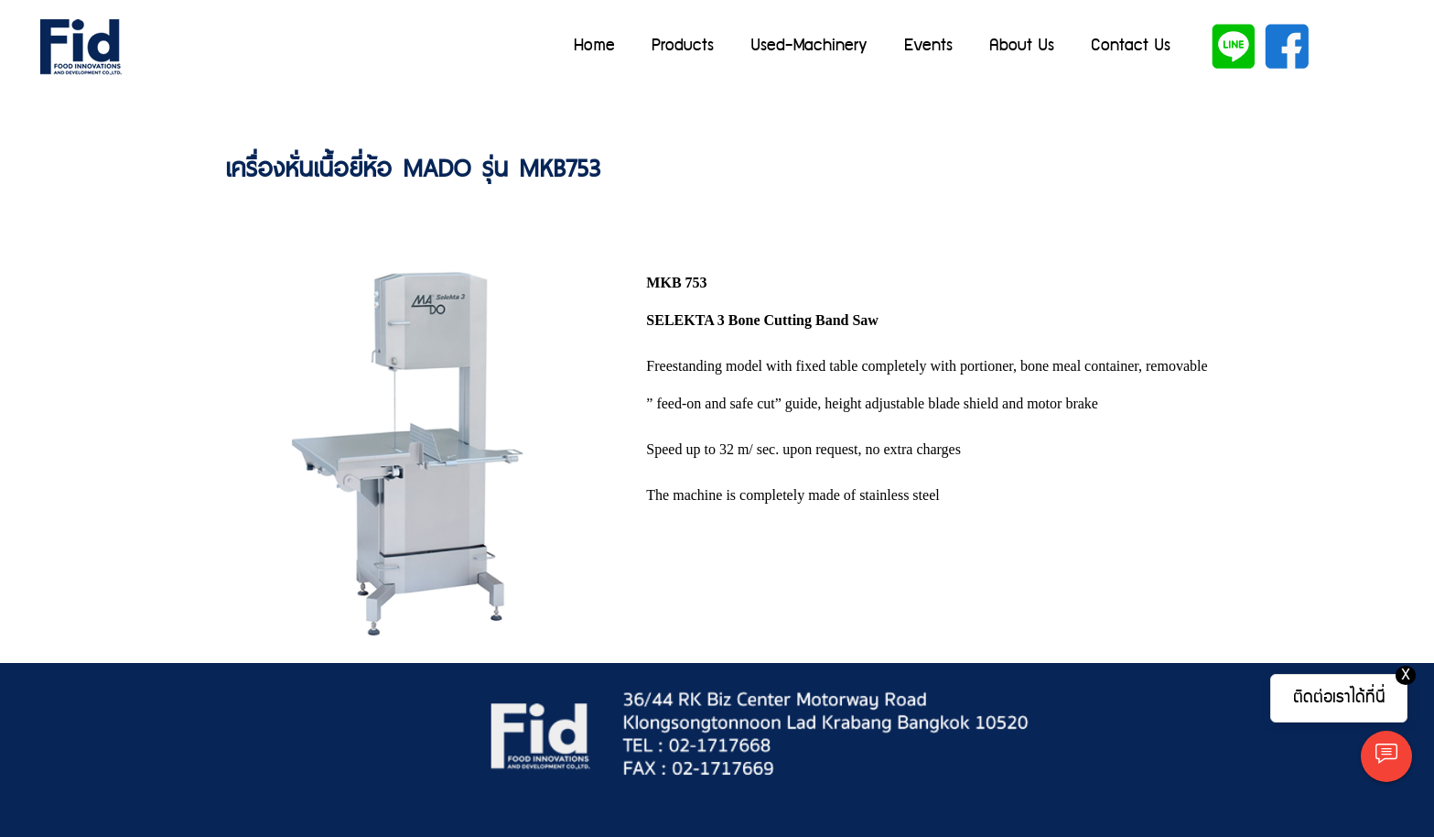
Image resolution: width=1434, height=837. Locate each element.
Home (594, 45)
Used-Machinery (809, 45)
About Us (1021, 45)
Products (683, 45)
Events (928, 45)
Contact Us (1130, 45)
